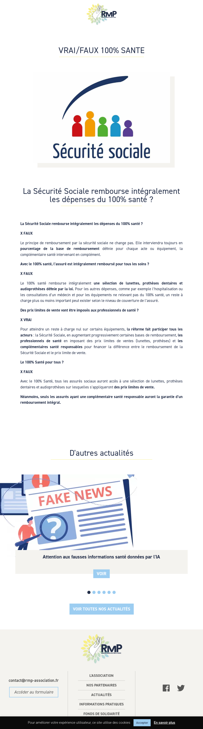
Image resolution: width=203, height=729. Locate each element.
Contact (101, 705)
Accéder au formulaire (33, 674)
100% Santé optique (170, 513)
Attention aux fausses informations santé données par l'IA (32, 519)
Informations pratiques (101, 685)
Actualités (101, 676)
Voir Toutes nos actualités (101, 590)
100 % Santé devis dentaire (101, 516)
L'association (101, 657)
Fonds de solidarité (101, 695)
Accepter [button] (142, 722)
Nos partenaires (101, 666)
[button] (94, 573)
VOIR (32, 541)
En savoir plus (164, 723)
